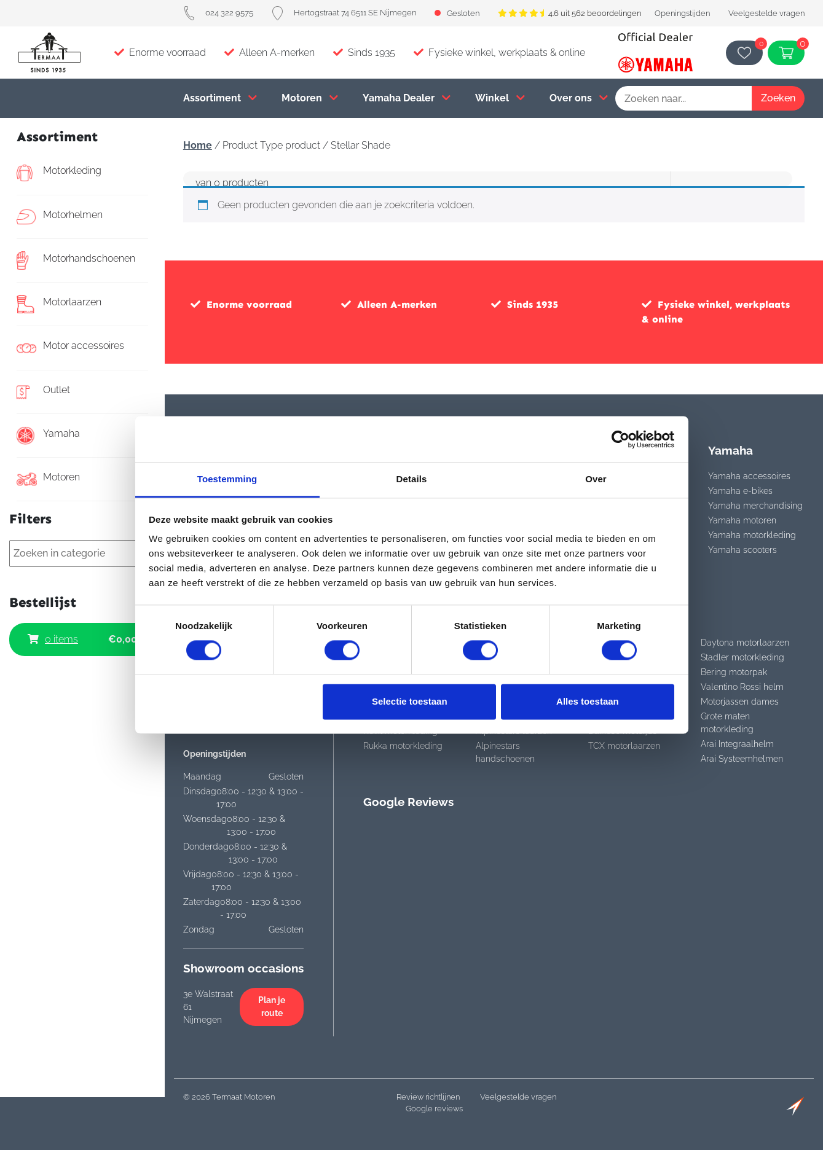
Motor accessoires (70, 347)
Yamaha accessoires (749, 476)
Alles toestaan (587, 701)
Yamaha (48, 435)
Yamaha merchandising (755, 505)
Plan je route (271, 1006)
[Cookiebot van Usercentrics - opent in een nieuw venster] (620, 439)
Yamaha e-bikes (740, 491)
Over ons (578, 98)
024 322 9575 (218, 12)
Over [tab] (596, 479)
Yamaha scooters (742, 550)
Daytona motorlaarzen (745, 642)
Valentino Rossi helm (742, 687)
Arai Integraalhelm (737, 744)
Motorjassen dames (740, 701)
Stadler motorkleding (742, 657)
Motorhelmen (60, 217)
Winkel (500, 98)
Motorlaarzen (59, 304)
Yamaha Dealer (407, 98)
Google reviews (434, 1108)
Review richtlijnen (428, 1096)
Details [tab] (411, 479)
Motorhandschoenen (76, 260)
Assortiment (220, 98)
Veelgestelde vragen (766, 13)
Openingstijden (682, 13)
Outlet (43, 392)
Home (197, 145)
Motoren (310, 98)
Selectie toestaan (409, 701)
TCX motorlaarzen (624, 746)
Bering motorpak (734, 672)
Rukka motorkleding (403, 746)
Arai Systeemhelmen (742, 759)
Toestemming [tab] (227, 479)
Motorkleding (59, 172)
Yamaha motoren (742, 520)
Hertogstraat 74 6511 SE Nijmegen (344, 12)
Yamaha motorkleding (752, 535)
